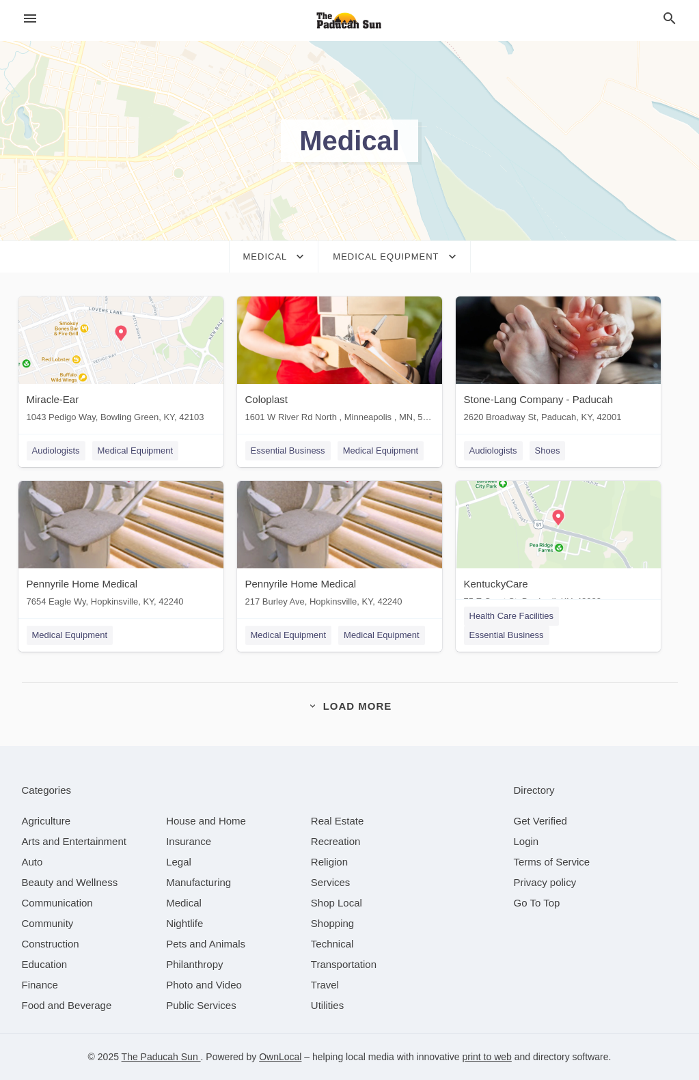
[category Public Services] (201, 1005)
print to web (487, 1056)
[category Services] (331, 882)
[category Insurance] (188, 841)
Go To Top (537, 903)
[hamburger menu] (30, 18)
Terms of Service (552, 862)
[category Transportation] (343, 964)
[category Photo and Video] (204, 985)
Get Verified (540, 821)
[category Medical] (184, 903)
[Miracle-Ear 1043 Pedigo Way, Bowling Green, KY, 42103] (121, 362)
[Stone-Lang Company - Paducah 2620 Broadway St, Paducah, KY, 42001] (558, 362)
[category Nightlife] (184, 923)
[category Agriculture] (46, 821)
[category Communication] (57, 903)
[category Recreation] (336, 841)
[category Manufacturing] (198, 882)
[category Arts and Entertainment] (74, 841)
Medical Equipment (136, 450)
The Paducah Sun (161, 1056)
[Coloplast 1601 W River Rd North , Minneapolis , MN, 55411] (339, 362)
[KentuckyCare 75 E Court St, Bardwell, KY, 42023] (558, 547)
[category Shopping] (332, 923)
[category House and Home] (206, 821)
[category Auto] (32, 862)
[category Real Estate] (337, 821)
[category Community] (48, 923)
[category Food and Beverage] (67, 1005)
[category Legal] (178, 862)
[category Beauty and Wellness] (70, 882)
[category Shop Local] (336, 903)
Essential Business (288, 450)
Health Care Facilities (511, 616)
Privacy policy (545, 882)
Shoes (547, 450)
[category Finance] (40, 985)
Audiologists (56, 450)
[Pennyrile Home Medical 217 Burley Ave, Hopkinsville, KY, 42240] (339, 547)
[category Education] (45, 964)
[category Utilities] (327, 1005)
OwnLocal (280, 1056)
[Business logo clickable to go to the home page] (350, 20)
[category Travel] (325, 985)
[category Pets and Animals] (205, 944)
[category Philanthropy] (194, 964)
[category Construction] (50, 944)
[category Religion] (329, 862)
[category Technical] (332, 944)
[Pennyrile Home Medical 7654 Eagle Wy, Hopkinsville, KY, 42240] (121, 547)
